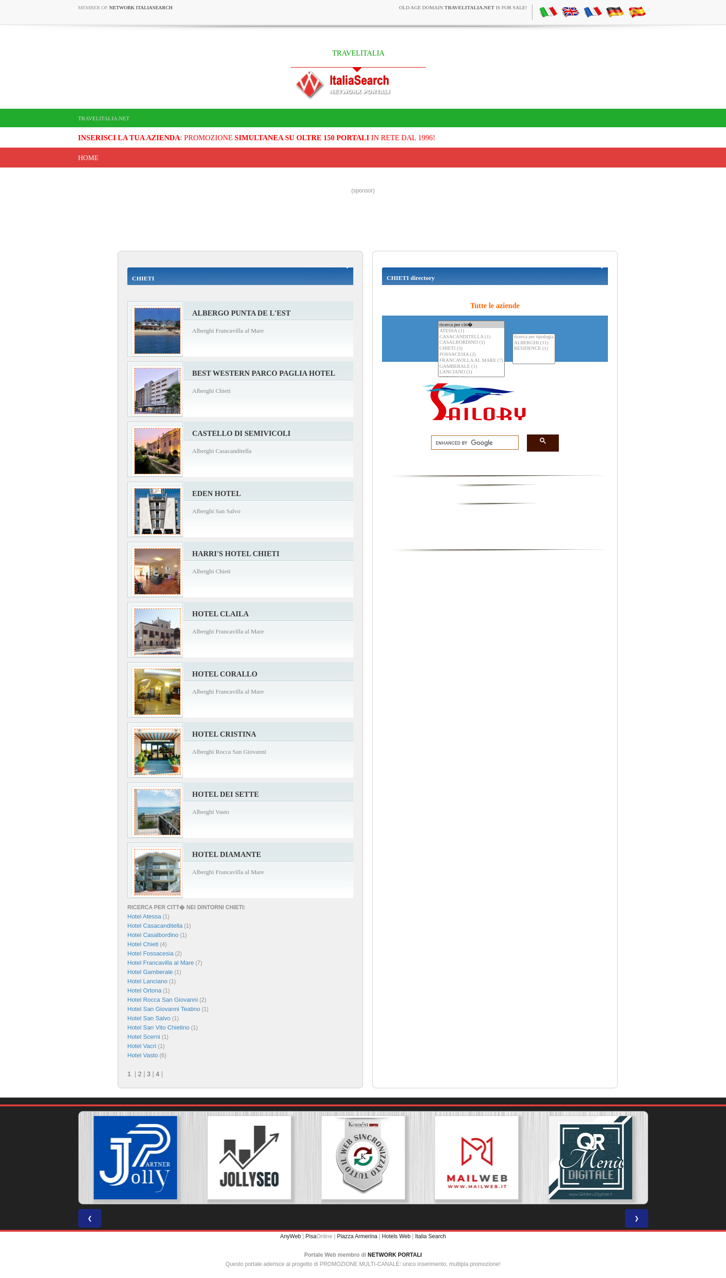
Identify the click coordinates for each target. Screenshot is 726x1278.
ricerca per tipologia (534, 337)
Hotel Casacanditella (154, 925)
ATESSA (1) (471, 331)
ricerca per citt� (471, 324)
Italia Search (430, 1236)
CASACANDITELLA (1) (471, 337)
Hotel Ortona (144, 990)
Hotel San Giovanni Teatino (163, 1008)
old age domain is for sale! (463, 7)
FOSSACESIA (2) (471, 355)
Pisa (311, 1236)
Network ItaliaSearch (141, 7)
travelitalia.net (104, 118)
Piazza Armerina (357, 1236)
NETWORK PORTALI (395, 1255)
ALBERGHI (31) (534, 343)
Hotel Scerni (143, 1036)
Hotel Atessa (144, 916)
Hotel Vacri (141, 1045)
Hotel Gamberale (150, 971)
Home (88, 157)
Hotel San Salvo (148, 1018)
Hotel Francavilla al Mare (160, 962)
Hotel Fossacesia (150, 953)
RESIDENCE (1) (534, 349)
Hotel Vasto (142, 1055)
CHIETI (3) (471, 349)
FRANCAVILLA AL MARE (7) (471, 361)
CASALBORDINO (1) (471, 343)
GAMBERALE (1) (471, 367)
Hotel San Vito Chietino (158, 1027)
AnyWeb (290, 1236)
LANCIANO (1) (471, 372)
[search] (472, 442)
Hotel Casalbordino (153, 934)
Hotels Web (396, 1236)
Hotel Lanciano (147, 981)
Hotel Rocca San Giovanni (162, 999)
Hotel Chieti (142, 944)
